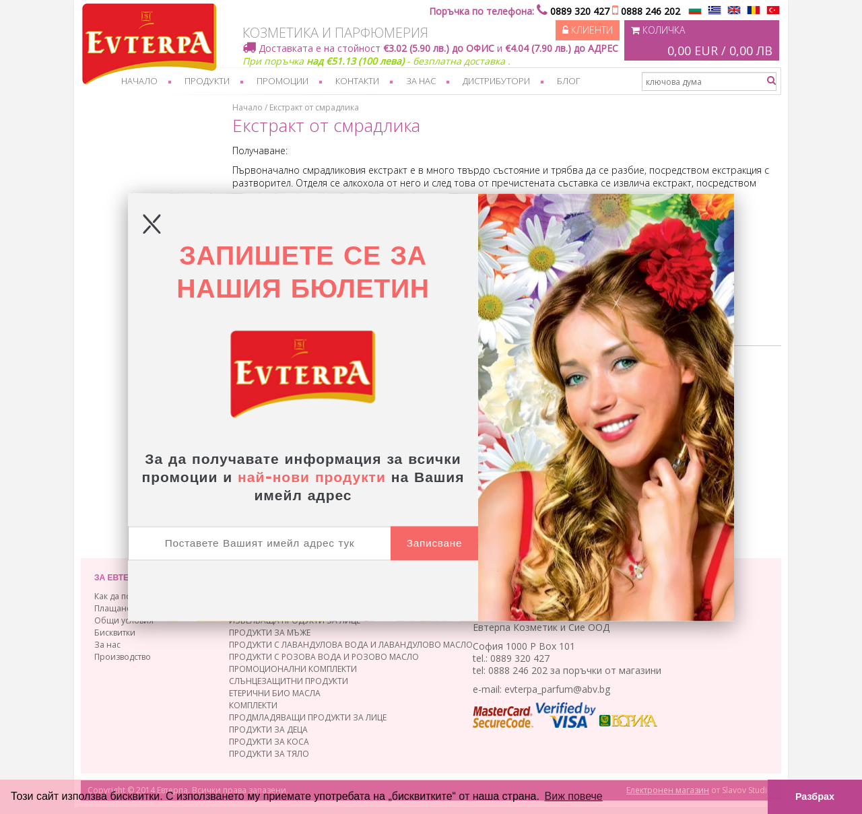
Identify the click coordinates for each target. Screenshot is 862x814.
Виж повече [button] (574, 796)
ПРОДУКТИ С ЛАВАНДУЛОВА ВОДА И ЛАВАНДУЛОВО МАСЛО (351, 644)
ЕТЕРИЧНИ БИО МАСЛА (275, 693)
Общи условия (124, 620)
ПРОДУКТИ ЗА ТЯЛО (269, 753)
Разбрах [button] (814, 796)
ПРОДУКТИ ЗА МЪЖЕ (269, 632)
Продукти (207, 81)
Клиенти (587, 30)
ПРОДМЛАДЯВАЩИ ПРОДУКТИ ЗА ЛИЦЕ (308, 717)
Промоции (282, 81)
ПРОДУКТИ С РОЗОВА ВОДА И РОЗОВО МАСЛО (324, 657)
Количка (701, 42)
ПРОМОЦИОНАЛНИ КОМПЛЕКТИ (293, 669)
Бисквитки (114, 632)
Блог (568, 81)
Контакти (357, 81)
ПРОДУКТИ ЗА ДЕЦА (268, 729)
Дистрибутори (496, 81)
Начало (139, 81)
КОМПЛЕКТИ (253, 705)
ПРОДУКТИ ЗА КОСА (269, 741)
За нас (421, 81)
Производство (122, 657)
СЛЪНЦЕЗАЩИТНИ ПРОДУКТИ (288, 681)
